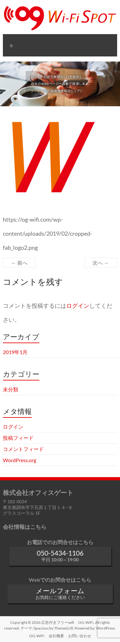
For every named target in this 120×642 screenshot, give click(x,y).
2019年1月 (15, 352)
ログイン (77, 305)
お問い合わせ (79, 635)
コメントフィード (23, 449)
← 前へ (19, 263)
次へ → (100, 263)
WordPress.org (19, 460)
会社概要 (56, 635)
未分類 (10, 389)
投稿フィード (18, 438)
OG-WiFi (36, 635)
